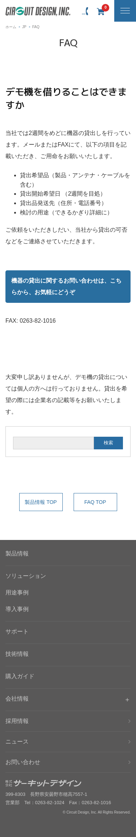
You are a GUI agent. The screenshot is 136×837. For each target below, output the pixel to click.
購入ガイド (19, 676)
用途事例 (17, 592)
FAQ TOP (95, 502)
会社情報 (17, 699)
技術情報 (17, 654)
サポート (17, 631)
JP (24, 27)
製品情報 (17, 553)
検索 (108, 442)
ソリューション (25, 576)
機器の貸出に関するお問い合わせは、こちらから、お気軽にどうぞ (66, 286)
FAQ (36, 27)
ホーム (10, 27)
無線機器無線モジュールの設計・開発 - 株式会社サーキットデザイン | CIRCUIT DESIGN (37, 11)
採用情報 (17, 721)
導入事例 (17, 609)
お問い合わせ (22, 762)
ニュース (17, 741)
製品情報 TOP (41, 502)
